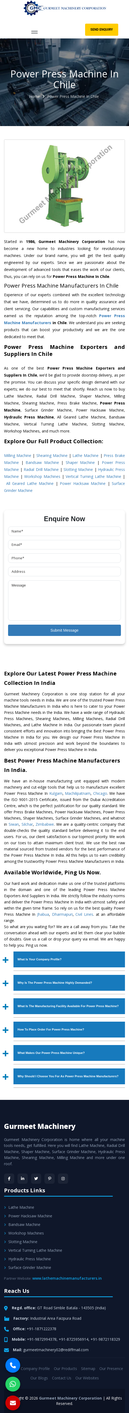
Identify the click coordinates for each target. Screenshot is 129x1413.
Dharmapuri (62, 914)
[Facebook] (9, 1179)
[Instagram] (63, 1179)
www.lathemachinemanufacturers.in (67, 1278)
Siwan (14, 824)
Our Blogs (39, 1377)
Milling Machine (17, 455)
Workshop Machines (42, 476)
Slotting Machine (78, 469)
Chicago (100, 793)
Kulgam (55, 793)
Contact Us (61, 1377)
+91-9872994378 (42, 1339)
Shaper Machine (80, 462)
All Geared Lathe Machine (30, 483)
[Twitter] (36, 1179)
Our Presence (111, 1368)
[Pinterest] (49, 1179)
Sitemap (88, 1368)
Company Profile (35, 1368)
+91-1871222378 (41, 1328)
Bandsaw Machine (42, 462)
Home (34, 96)
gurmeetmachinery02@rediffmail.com (56, 1349)
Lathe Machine (85, 455)
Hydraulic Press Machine (27, 1258)
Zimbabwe (45, 824)
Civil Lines (84, 914)
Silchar (27, 824)
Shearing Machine (52, 455)
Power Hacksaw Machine (83, 483)
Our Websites (87, 1377)
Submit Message (64, 630)
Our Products (65, 1368)
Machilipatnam (77, 793)
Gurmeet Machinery (40, 1126)
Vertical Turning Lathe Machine (93, 476)
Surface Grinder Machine (27, 1267)
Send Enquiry (101, 29)
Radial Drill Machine (41, 469)
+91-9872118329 (105, 1339)
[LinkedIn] (23, 1179)
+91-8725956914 (73, 1339)
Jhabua (43, 914)
